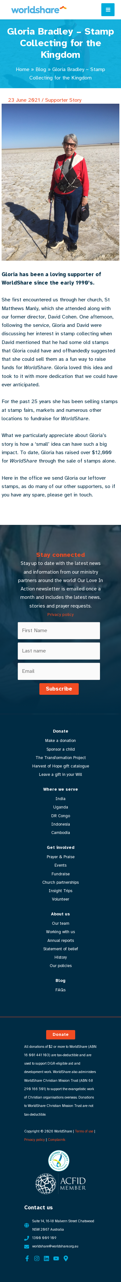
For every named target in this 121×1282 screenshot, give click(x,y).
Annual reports (60, 940)
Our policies (61, 965)
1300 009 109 (44, 1238)
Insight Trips (60, 890)
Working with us (60, 931)
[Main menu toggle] (108, 9)
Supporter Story (63, 100)
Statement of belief (60, 949)
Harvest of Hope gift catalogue (60, 766)
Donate (60, 731)
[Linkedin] (46, 1258)
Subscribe (59, 688)
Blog (40, 69)
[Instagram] (37, 1258)
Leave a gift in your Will (60, 774)
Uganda (60, 807)
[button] (60, 1034)
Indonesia (60, 824)
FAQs (60, 990)
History (61, 957)
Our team (60, 923)
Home (22, 69)
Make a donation (60, 740)
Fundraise (61, 874)
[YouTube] (56, 1258)
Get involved (61, 847)
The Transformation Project (60, 757)
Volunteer (60, 899)
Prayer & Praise (61, 857)
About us (60, 914)
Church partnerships (60, 882)
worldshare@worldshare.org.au (55, 1246)
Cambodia (60, 832)
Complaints (56, 1140)
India (60, 798)
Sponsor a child (60, 749)
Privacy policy (60, 614)
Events (60, 865)
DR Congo (60, 815)
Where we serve (60, 789)
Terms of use (84, 1131)
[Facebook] (27, 1258)
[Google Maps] (66, 1258)
